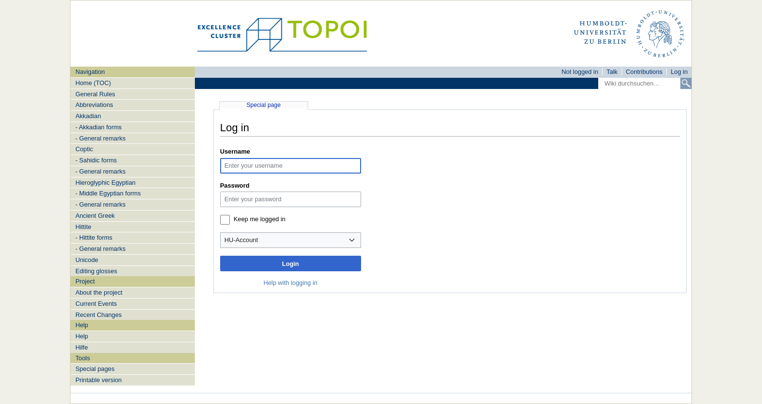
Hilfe (81, 347)
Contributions (644, 71)
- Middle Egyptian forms (107, 193)
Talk (612, 71)
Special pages (94, 368)
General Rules (95, 94)
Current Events (96, 303)
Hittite (83, 226)
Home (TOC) (93, 83)
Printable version (98, 380)
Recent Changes (98, 314)
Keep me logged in (260, 219)
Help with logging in (290, 282)
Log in (679, 71)
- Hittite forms (93, 237)
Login (290, 263)
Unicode (86, 259)
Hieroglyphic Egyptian (105, 182)
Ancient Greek (95, 215)
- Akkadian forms (98, 127)
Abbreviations (94, 104)
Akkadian (88, 116)
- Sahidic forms (96, 160)
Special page (263, 105)
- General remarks (100, 138)
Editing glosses (96, 271)
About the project (98, 292)
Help (81, 336)
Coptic (84, 149)
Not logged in (580, 71)
